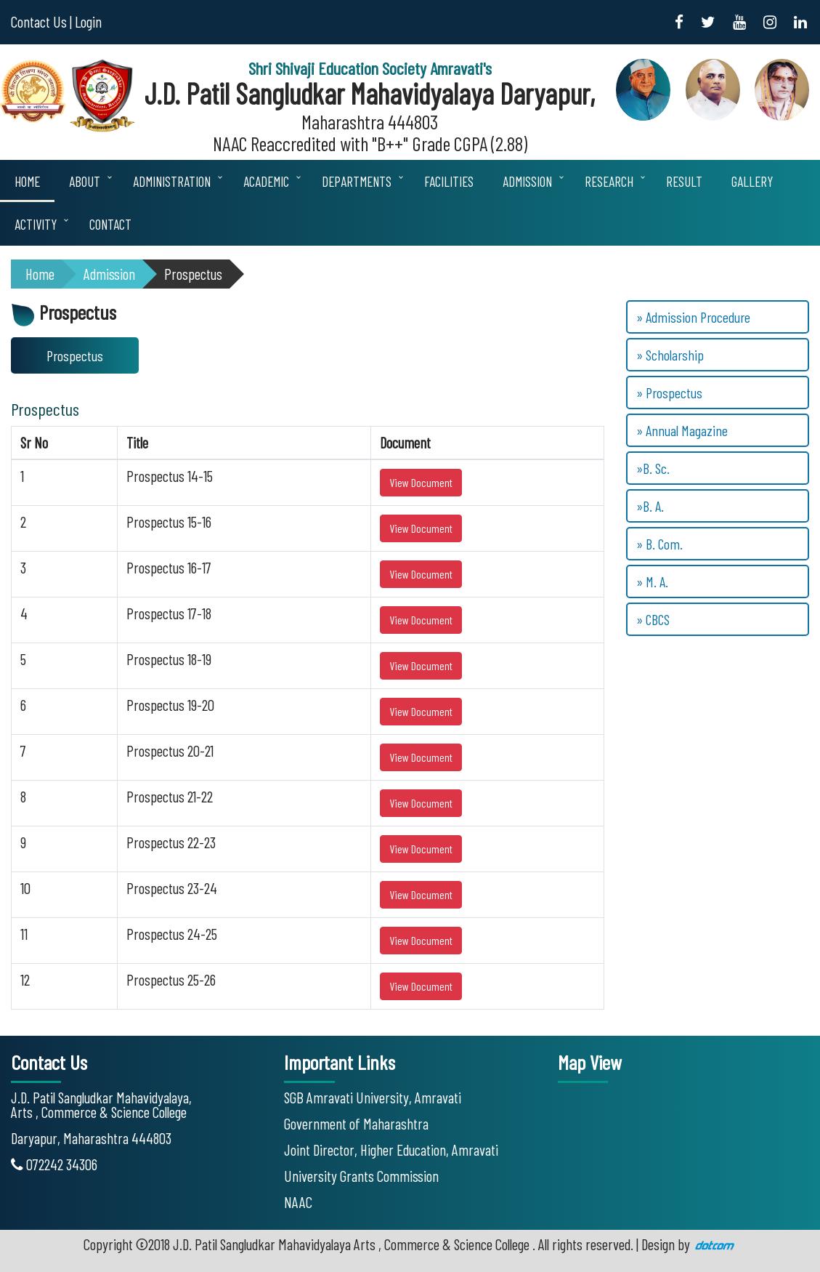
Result (684, 181)
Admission (527, 181)
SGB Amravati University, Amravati (372, 1097)
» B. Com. (659, 543)
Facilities (449, 181)
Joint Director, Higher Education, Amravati (391, 1149)
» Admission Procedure (693, 317)
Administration (172, 181)
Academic (266, 181)
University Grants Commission (361, 1176)
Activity (36, 224)
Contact (110, 224)
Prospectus (193, 274)
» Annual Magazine (682, 430)
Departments (356, 181)
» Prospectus (669, 392)
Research (609, 181)
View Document (420, 482)
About (84, 181)
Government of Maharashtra (356, 1123)
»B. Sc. (653, 468)
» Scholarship (670, 354)
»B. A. (650, 506)
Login (88, 21)
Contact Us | (41, 21)
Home (27, 181)
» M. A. (652, 581)
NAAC (298, 1202)
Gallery (752, 181)
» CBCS (653, 619)
